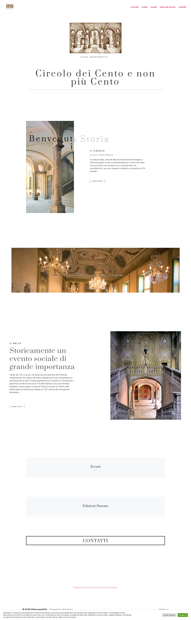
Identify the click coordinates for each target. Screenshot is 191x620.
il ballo (145, 9)
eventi (154, 9)
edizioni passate (95, 509)
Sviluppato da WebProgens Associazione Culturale (95, 591)
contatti (182, 9)
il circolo (135, 9)
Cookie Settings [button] (169, 615)
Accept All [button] (182, 615)
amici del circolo (168, 9)
